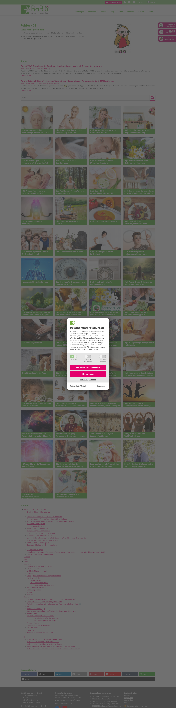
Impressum (101, 386)
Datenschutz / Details (78, 386)
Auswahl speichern (88, 380)
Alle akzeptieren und (88, 367)
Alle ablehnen (88, 374)
